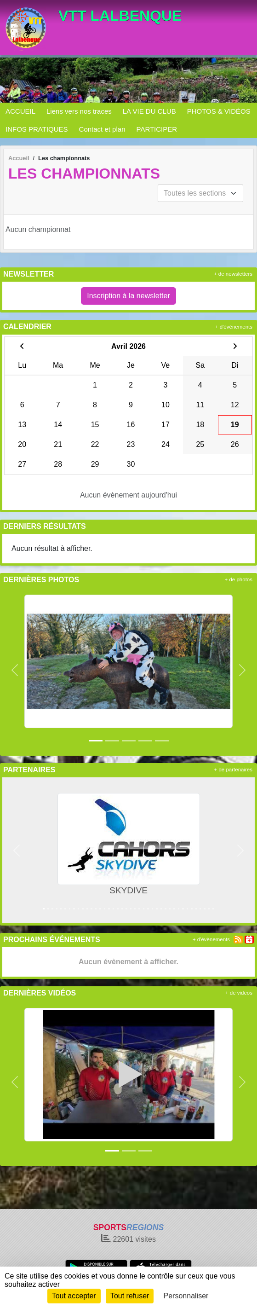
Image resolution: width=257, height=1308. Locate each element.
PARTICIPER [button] (156, 129)
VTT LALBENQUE (120, 15)
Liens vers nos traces (79, 111)
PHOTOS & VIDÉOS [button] (219, 111)
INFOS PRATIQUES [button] (37, 129)
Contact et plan (102, 129)
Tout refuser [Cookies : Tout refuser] (129, 1296)
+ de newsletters (233, 274)
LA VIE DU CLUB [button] (149, 111)
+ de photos (238, 579)
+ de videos (238, 992)
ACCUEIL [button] (20, 111)
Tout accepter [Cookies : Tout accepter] (74, 1296)
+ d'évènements (233, 327)
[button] (15, 670)
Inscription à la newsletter (128, 296)
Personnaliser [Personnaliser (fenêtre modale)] (186, 1296)
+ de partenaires (233, 769)
